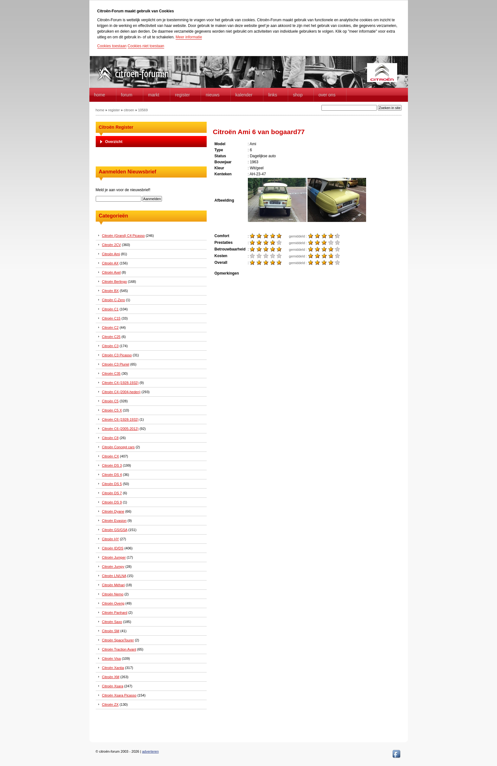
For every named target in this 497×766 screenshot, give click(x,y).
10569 (143, 110)
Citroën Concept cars (118, 447)
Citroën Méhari (113, 585)
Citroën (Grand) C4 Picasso (123, 235)
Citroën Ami (111, 254)
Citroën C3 (110, 346)
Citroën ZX (110, 704)
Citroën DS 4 (112, 475)
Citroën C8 (110, 438)
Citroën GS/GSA (114, 530)
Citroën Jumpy (113, 566)
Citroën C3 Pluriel (115, 364)
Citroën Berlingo (114, 281)
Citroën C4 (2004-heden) (121, 392)
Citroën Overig (113, 603)
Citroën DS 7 (112, 493)
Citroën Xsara (112, 686)
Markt (153, 95)
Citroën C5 (110, 401)
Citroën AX (110, 263)
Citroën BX (110, 291)
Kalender (244, 95)
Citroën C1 (110, 309)
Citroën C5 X (112, 410)
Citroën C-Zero (113, 300)
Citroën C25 (111, 337)
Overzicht (114, 142)
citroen (129, 110)
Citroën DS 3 (112, 465)
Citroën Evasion (114, 521)
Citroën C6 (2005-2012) (120, 429)
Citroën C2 (110, 327)
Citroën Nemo (113, 594)
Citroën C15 (111, 318)
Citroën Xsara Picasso (119, 695)
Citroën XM (110, 677)
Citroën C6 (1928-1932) (120, 419)
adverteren (150, 751)
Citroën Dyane (113, 511)
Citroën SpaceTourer (118, 640)
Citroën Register (116, 127)
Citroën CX (110, 456)
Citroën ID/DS (113, 548)
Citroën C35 (111, 373)
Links (272, 95)
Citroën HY (110, 539)
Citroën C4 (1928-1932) (120, 383)
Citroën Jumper (114, 557)
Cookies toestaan (112, 46)
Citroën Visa (111, 658)
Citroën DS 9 (112, 502)
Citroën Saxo (112, 622)
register (114, 110)
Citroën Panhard (114, 612)
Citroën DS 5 (112, 484)
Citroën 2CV (111, 245)
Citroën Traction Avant (119, 649)
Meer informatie (189, 37)
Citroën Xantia (113, 668)
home (99, 95)
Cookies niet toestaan (146, 46)
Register (182, 95)
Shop (297, 95)
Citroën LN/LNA (114, 576)
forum (126, 95)
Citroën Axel (111, 272)
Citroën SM (110, 631)
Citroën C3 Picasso (117, 355)
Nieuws (213, 95)
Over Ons (327, 95)
